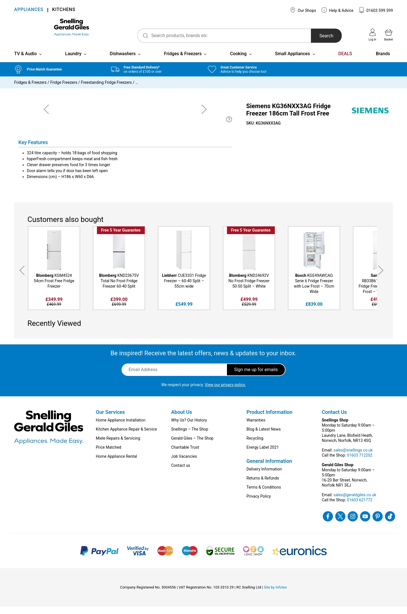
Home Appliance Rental (116, 463)
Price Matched (108, 454)
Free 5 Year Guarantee (120, 237)
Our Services (110, 419)
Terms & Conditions (263, 494)
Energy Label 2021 (262, 454)
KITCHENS (63, 10)
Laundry (73, 61)
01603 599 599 (376, 10)
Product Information (269, 419)
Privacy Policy (258, 503)
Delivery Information (264, 476)
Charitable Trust (185, 454)
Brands (383, 61)
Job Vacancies (184, 463)
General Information (269, 468)
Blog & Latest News (263, 436)
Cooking (238, 61)
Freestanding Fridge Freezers (106, 89)
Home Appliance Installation (120, 427)
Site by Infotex (275, 594)
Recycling (254, 445)
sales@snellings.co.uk (353, 457)
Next (382, 278)
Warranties (255, 427)
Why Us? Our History (189, 427)
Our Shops (303, 10)
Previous (21, 278)
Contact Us (334, 419)
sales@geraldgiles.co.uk (355, 502)
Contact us (180, 472)
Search (315, 35)
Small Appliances (292, 61)
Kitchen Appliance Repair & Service (126, 436)
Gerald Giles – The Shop (192, 445)
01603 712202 (359, 462)
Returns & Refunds (262, 485)
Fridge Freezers (63, 89)
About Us (181, 419)
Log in (372, 35)
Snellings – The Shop (189, 436)
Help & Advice (337, 10)
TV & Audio (25, 61)
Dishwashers (123, 61)
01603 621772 (359, 507)
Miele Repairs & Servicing (118, 445)
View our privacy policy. (225, 392)
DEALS (345, 61)
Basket (388, 35)
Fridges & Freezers (183, 61)
